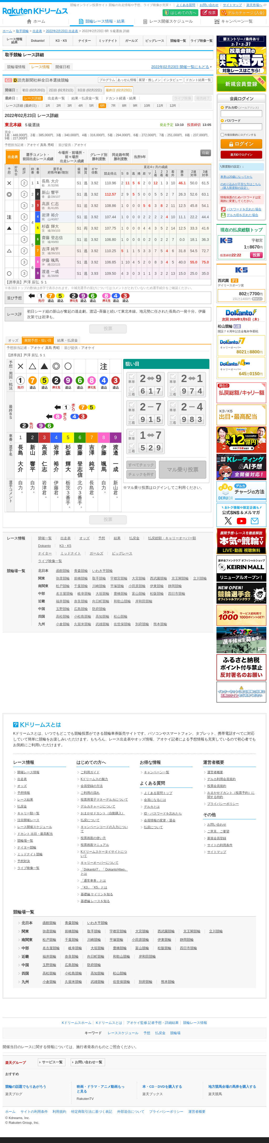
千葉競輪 (81, 586)
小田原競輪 (137, 586)
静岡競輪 (175, 586)
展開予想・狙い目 (37, 340)
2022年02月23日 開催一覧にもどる (180, 67)
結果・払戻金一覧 (85, 98)
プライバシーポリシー (223, 804)
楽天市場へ (254, 5)
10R (147, 106)
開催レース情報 (28, 772)
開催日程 (62, 67)
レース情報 (40, 67)
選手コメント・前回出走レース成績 (38, 157)
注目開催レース (28, 820)
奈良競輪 (81, 601)
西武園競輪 (158, 578)
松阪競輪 (157, 594)
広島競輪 (81, 609)
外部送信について (130, 1112)
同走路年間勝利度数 (120, 157)
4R (80, 106)
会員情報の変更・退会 (159, 820)
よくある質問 (185, 5)
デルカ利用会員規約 (221, 779)
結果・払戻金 (67, 340)
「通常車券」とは (93, 880)
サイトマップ (232, 5)
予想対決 (23, 861)
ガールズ (96, 553)
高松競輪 (63, 616)
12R (173, 106)
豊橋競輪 (120, 594)
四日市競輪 (176, 594)
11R (160, 106)
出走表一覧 (56, 98)
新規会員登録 (241, 83)
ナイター (45, 553)
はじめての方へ (183, 13)
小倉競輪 (63, 624)
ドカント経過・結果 (120, 98)
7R (113, 106)
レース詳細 (32, 98)
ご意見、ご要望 (218, 831)
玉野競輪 (63, 609)
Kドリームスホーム (76, 1023)
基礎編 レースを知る (95, 901)
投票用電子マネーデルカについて (104, 799)
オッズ (13, 340)
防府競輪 (99, 609)
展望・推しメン (150, 80)
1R (47, 106)
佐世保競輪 (122, 624)
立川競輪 (200, 578)
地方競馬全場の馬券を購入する (232, 1087)
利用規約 (59, 1112)
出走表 (37, 31)
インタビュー (172, 80)
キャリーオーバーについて (99, 863)
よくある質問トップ (158, 793)
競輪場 (175, 1033)
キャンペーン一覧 (156, 772)
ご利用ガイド (90, 772)
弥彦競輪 (63, 578)
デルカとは (152, 807)
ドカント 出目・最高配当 (35, 834)
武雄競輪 (102, 624)
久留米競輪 (82, 624)
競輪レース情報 (195, 1023)
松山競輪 (120, 616)
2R (58, 106)
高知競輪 (102, 616)
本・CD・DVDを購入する (162, 1087)
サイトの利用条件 (219, 845)
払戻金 (134, 538)
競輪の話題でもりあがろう (25, 1087)
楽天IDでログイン (241, 154)
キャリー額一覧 (28, 813)
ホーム (7, 31)
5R (91, 106)
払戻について (90, 820)
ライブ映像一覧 (50, 561)
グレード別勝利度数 (98, 157)
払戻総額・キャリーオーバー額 (172, 538)
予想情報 (23, 793)
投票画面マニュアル (95, 845)
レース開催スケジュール (34, 827)
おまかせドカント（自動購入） (103, 813)
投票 (212, 13)
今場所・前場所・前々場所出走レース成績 (71, 157)
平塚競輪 (117, 586)
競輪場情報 (16, 67)
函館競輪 (63, 571)
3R (70, 106)
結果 (117, 538)
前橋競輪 (81, 578)
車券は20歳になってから (236, 176)
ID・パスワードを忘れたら (163, 813)
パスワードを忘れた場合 (244, 209)
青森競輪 (81, 571)
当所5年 (140, 157)
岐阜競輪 (84, 594)
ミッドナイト (70, 553)
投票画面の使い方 (93, 838)
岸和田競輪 (143, 601)
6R (102, 106)
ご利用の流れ (90, 793)
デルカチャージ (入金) (246, 13)
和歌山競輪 (122, 601)
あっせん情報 (126, 80)
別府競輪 (142, 624)
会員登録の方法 (92, 786)
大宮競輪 (139, 578)
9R (135, 106)
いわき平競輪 (102, 571)
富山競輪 (139, 594)
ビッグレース (122, 553)
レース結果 (25, 799)
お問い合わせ (209, 5)
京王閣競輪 (180, 578)
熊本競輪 (160, 624)
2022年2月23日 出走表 (62, 31)
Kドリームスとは (109, 1023)
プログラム (107, 80)
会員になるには (155, 800)
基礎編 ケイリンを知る (97, 894)
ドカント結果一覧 (198, 80)
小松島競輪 (82, 616)
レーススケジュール (123, 1033)
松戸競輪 (63, 586)
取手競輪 (22, 31)
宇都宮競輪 (118, 578)
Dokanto (44, 546)
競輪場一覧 (25, 840)
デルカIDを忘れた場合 (242, 215)
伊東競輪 (157, 586)
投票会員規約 (216, 786)
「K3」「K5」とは (94, 887)
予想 (101, 538)
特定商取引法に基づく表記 (91, 1112)
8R (124, 106)
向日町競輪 (100, 601)
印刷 (205, 153)
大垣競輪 (102, 594)
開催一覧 (45, 538)
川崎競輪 (99, 586)
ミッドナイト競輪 (30, 854)
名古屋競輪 (64, 594)
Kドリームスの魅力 (94, 779)
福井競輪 (63, 601)
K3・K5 (65, 546)
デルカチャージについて (98, 806)
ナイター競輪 (26, 847)
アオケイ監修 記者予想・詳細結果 (153, 1023)
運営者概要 (215, 772)
